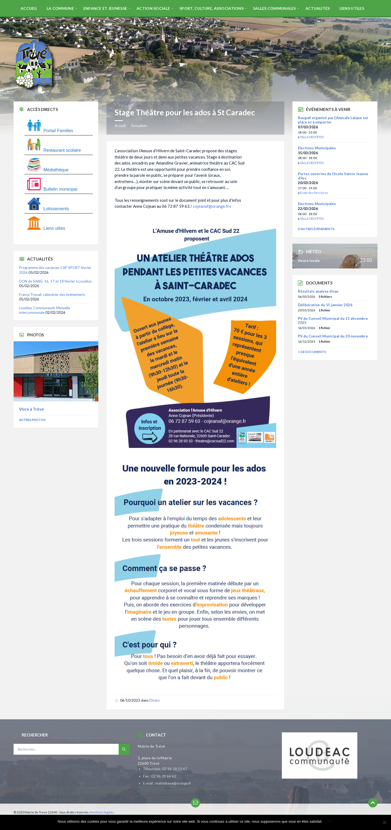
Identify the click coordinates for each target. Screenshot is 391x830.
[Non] (384, 822)
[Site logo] (35, 90)
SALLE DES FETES (312, 137)
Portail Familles (50, 130)
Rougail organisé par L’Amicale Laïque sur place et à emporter (333, 120)
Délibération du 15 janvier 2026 (325, 305)
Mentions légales (102, 812)
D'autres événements (316, 229)
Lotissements (48, 208)
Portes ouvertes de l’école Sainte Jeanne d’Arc (333, 176)
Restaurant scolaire (54, 150)
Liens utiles (46, 228)
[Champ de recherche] (72, 749)
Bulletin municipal (52, 189)
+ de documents (312, 352)
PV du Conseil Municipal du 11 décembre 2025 (333, 320)
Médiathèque (48, 170)
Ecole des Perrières (314, 192)
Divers (154, 700)
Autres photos (32, 420)
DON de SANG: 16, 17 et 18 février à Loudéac (55, 281)
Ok (329, 821)
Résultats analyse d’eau (318, 291)
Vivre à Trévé (31, 409)
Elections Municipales (317, 148)
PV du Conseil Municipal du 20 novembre (333, 336)
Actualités (139, 125)
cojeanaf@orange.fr (211, 206)
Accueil (120, 125)
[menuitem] (29, 8)
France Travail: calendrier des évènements (52, 294)
